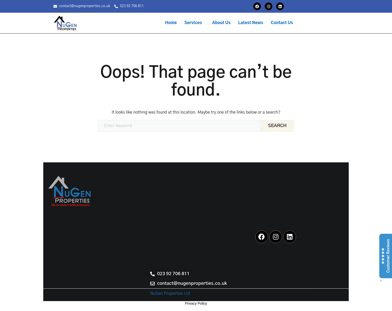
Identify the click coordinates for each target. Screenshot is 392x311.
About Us (221, 23)
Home (171, 23)
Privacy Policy (196, 303)
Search (277, 125)
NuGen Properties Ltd (170, 293)
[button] (194, 23)
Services (193, 23)
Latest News (250, 23)
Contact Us (282, 23)
